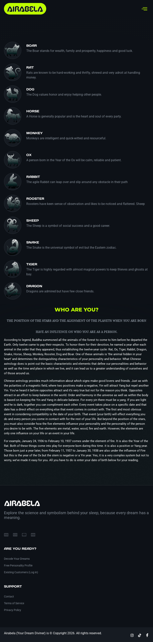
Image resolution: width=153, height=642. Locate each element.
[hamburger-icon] (144, 8)
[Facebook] (147, 635)
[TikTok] (139, 635)
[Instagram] (132, 635)
